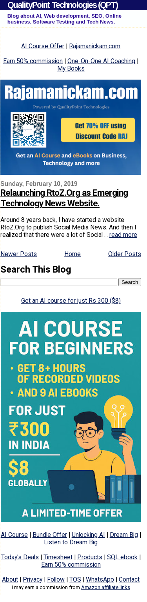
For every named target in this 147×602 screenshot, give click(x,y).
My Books (71, 68)
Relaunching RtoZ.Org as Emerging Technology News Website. (64, 198)
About (10, 579)
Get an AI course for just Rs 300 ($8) (71, 300)
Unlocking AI (88, 534)
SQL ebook (122, 557)
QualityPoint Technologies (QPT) (62, 5)
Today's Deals (20, 557)
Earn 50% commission (33, 61)
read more (123, 234)
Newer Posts (18, 254)
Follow (56, 579)
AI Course (14, 534)
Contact (129, 579)
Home (72, 254)
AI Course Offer (42, 46)
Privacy (32, 579)
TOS (75, 579)
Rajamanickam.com (94, 46)
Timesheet (58, 557)
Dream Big (124, 534)
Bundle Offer (50, 534)
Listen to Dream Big (71, 542)
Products (89, 557)
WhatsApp (100, 579)
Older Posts (124, 254)
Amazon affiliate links (105, 587)
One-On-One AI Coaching (101, 61)
